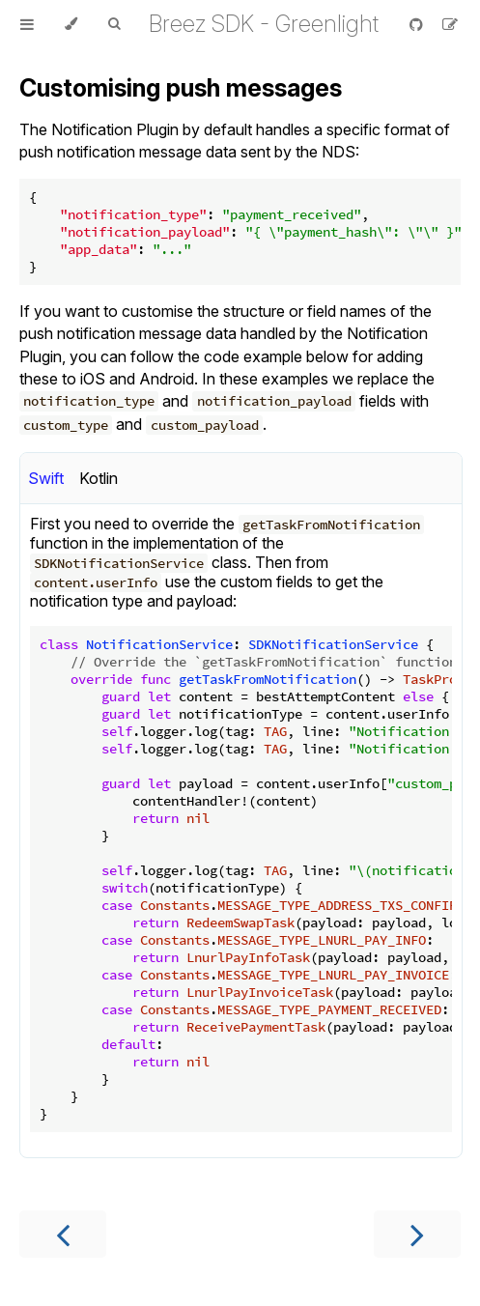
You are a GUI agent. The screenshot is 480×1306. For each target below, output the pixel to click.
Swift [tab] (46, 478)
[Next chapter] (417, 1234)
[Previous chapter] (62, 1234)
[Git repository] (418, 24)
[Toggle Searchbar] (114, 24)
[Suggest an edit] (450, 24)
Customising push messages (180, 87)
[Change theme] (71, 24)
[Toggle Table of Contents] (27, 24)
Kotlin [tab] (98, 478)
